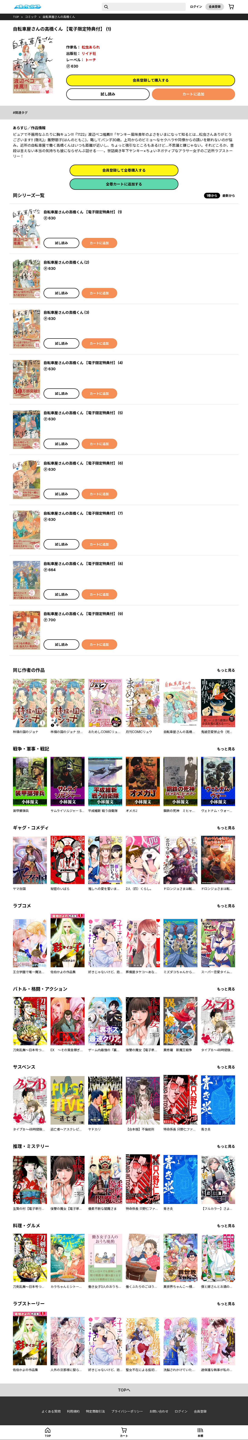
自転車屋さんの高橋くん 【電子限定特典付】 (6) (83, 463)
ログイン (196, 6)
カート (124, 1436)
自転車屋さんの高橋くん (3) (66, 312)
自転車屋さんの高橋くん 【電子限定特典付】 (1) (83, 212)
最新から (228, 195)
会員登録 (215, 6)
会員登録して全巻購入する (124, 170)
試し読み (108, 94)
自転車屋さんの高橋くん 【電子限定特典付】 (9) (83, 614)
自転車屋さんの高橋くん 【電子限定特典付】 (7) (83, 513)
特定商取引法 (95, 1411)
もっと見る (226, 670)
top (16, 17)
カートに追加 (193, 94)
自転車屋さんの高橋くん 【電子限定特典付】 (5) (83, 413)
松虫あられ (91, 47)
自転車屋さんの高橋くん (59, 17)
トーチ (90, 60)
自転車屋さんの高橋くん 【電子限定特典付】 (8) (83, 563)
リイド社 (89, 53)
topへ (124, 1390)
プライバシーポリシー (127, 1411)
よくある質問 (51, 1411)
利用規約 (73, 1411)
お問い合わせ (158, 1411)
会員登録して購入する (151, 80)
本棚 (200, 1436)
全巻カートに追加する (124, 184)
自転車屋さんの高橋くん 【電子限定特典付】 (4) (83, 363)
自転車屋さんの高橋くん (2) (66, 262)
